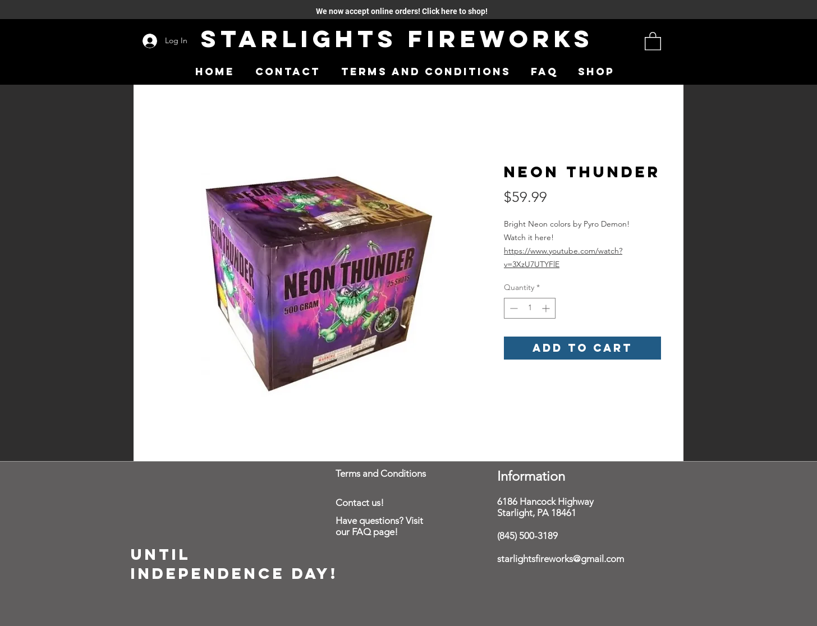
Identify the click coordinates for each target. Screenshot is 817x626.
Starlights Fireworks (397, 38)
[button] (653, 40)
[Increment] (547, 308)
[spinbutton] (530, 308)
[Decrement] (513, 308)
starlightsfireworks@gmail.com (560, 558)
